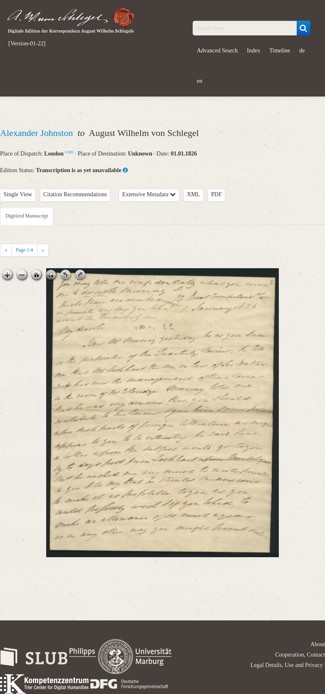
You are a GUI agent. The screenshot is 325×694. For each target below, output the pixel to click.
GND (69, 152)
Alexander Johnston (37, 133)
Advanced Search (217, 50)
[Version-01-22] (26, 44)
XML (193, 194)
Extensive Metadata (149, 194)
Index (253, 50)
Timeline (279, 50)
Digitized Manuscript (26, 216)
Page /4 (24, 250)
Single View (18, 194)
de (302, 50)
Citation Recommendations (75, 194)
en (199, 81)
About (317, 644)
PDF (216, 194)
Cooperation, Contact (300, 655)
